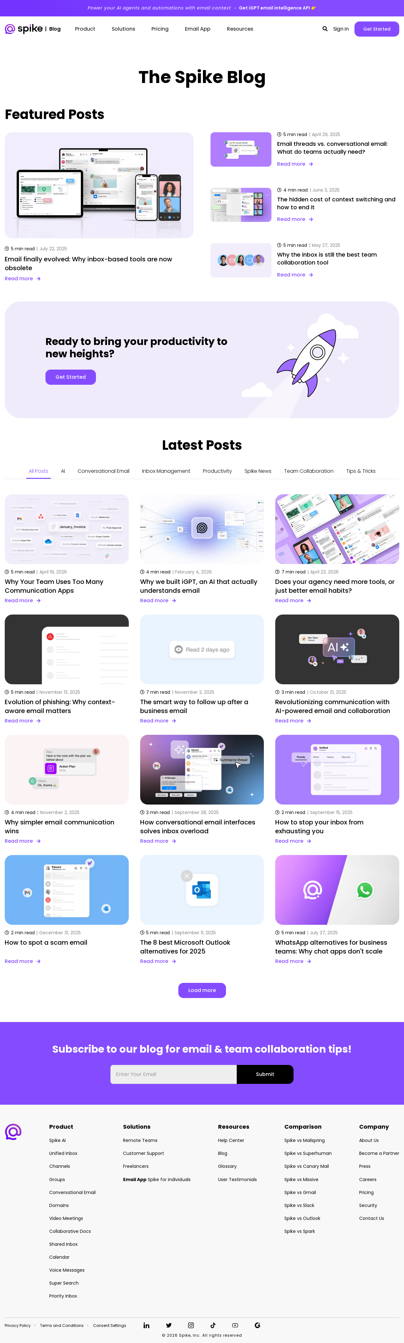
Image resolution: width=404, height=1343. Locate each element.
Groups (57, 1179)
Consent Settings (109, 1325)
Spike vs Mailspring (304, 1140)
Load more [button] (202, 990)
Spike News (258, 471)
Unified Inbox (63, 1153)
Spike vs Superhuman (308, 1153)
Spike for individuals (157, 1179)
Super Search (64, 1283)
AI (63, 471)
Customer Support (143, 1153)
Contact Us (371, 1218)
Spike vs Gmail (300, 1192)
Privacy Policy (18, 1325)
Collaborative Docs (70, 1231)
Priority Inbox (63, 1296)
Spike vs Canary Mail (306, 1166)
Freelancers (136, 1166)
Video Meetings (66, 1218)
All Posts (38, 471)
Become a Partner (379, 1153)
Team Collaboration (309, 471)
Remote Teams (140, 1140)
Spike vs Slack (299, 1205)
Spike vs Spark (299, 1231)
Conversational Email (103, 471)
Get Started (376, 29)
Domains (59, 1205)
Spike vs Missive (301, 1179)
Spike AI (57, 1140)
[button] (325, 29)
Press (365, 1166)
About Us (369, 1140)
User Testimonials (237, 1179)
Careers (368, 1179)
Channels (59, 1166)
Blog (222, 1153)
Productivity (217, 471)
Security (368, 1205)
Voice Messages (67, 1270)
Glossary (227, 1166)
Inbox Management (166, 471)
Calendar (59, 1257)
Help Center (231, 1140)
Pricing (366, 1192)
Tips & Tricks (361, 471)
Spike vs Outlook (302, 1218)
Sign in (341, 29)
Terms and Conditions (62, 1325)
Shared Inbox (63, 1244)
